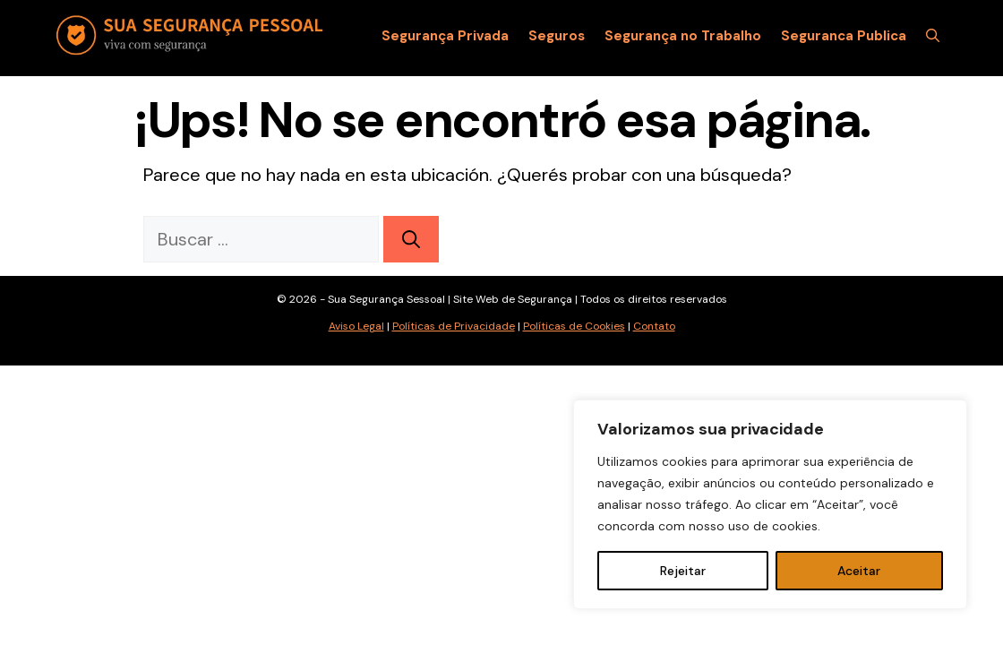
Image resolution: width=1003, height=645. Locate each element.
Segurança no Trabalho (682, 36)
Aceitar (858, 571)
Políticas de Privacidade (453, 326)
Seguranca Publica (843, 36)
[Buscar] (411, 239)
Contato (654, 326)
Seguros (556, 36)
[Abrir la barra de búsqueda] (932, 36)
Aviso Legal (356, 326)
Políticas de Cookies (574, 326)
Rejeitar (683, 571)
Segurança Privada (445, 36)
